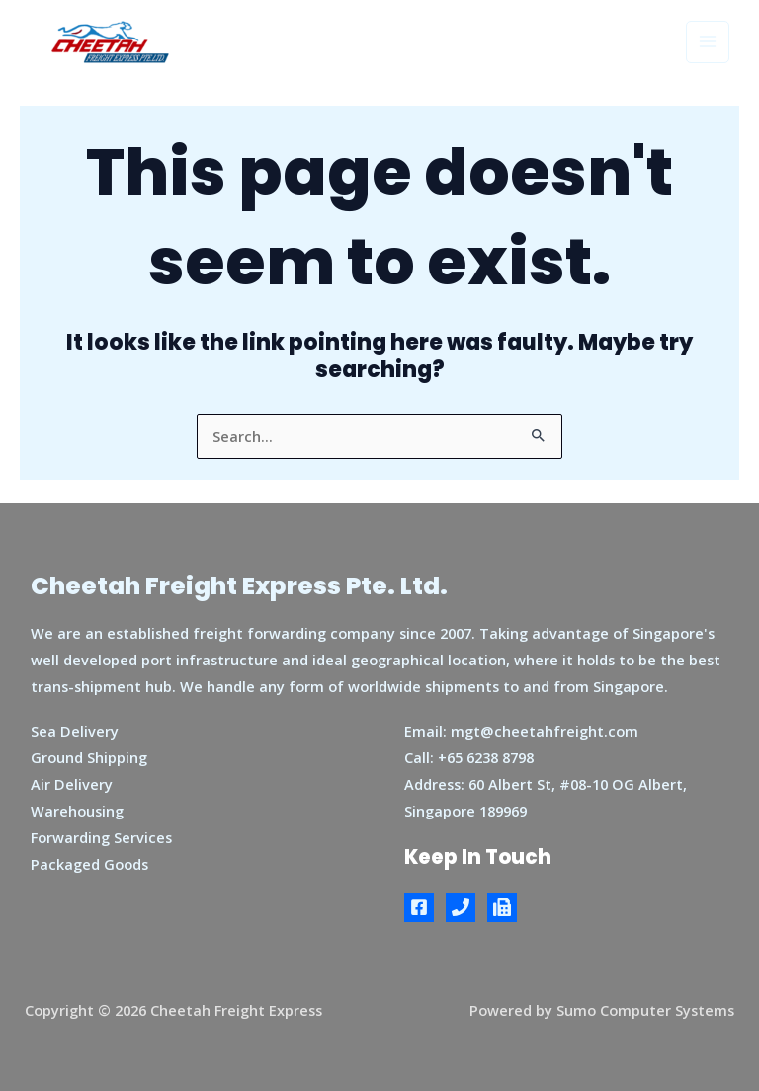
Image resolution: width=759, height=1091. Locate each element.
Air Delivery (72, 784)
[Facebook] (419, 907)
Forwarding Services (101, 837)
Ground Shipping (89, 757)
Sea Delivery (75, 730)
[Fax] (502, 907)
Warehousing (77, 810)
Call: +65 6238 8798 (469, 757)
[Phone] (460, 907)
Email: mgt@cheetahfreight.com (521, 730)
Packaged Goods (89, 864)
